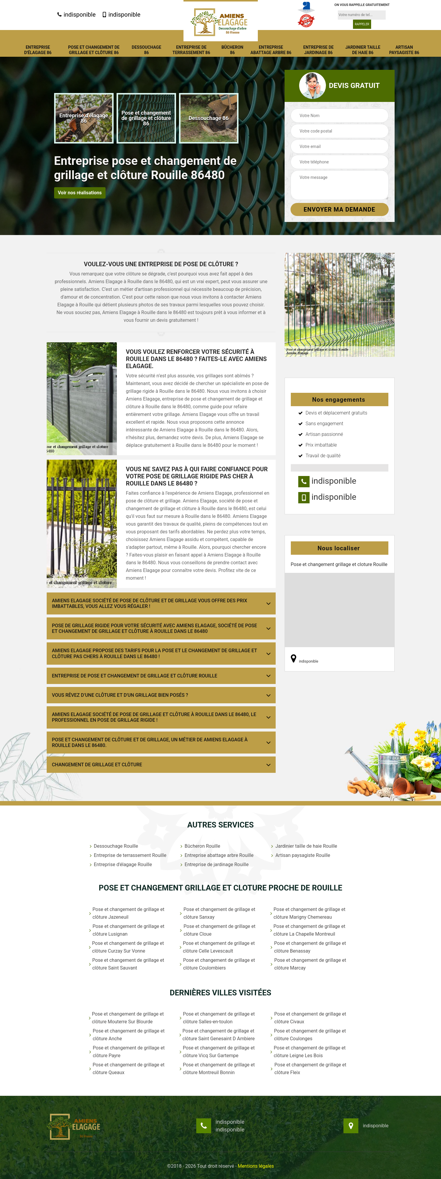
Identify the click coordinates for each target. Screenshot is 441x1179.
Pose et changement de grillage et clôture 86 (94, 50)
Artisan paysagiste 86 (404, 50)
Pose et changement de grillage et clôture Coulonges (308, 1034)
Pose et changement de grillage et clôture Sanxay (217, 913)
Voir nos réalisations (80, 193)
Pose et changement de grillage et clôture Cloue (217, 930)
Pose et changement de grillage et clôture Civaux (308, 1017)
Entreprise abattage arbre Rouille (216, 855)
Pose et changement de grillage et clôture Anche (126, 1034)
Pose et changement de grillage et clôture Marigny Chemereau (307, 913)
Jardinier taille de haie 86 (362, 50)
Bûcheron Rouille (199, 846)
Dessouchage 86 (146, 50)
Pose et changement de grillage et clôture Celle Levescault (217, 947)
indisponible (76, 14)
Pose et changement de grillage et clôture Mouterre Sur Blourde (126, 1017)
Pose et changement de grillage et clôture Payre (126, 1051)
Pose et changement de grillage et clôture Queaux (126, 1068)
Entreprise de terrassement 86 (191, 50)
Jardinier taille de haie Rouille (303, 846)
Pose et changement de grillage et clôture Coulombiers (217, 964)
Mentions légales (256, 1166)
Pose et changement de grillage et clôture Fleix (308, 1068)
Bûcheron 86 (233, 50)
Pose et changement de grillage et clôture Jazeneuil (126, 913)
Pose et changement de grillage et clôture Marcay (308, 964)
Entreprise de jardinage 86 (318, 50)
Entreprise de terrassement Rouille (127, 855)
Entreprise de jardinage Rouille (214, 864)
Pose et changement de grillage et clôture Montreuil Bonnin (217, 1068)
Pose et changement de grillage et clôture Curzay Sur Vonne (126, 947)
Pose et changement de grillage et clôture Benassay (308, 947)
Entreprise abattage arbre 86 (270, 50)
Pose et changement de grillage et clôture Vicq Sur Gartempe (217, 1051)
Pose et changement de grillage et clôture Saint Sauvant (126, 964)
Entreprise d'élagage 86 (37, 50)
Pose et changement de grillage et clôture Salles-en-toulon (217, 1017)
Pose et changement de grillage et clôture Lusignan (126, 930)
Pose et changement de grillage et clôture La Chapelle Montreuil (307, 930)
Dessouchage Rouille (113, 846)
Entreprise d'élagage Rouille (120, 864)
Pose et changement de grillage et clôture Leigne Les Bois (308, 1051)
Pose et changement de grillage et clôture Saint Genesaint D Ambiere (217, 1034)
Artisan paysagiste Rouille (300, 855)
